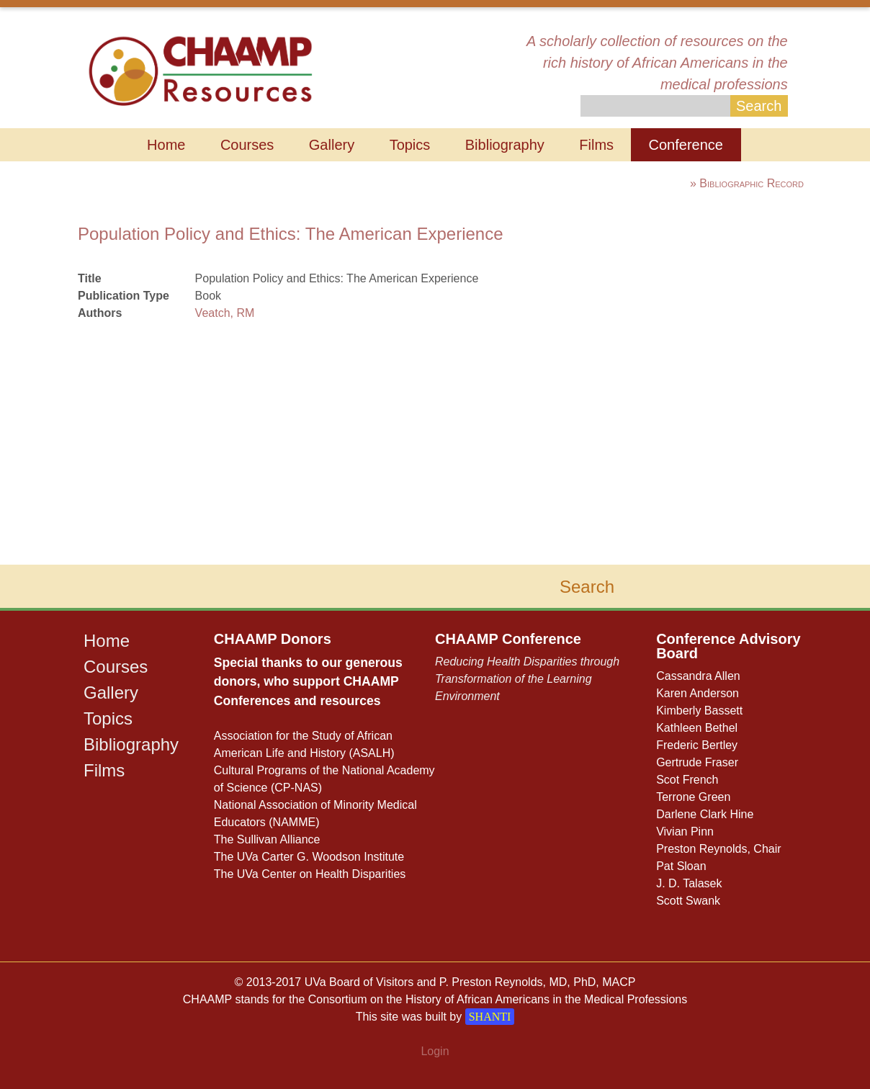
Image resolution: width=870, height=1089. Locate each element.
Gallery (331, 145)
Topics (410, 145)
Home (166, 145)
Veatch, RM (225, 313)
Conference (686, 145)
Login (435, 1051)
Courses (247, 145)
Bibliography (504, 145)
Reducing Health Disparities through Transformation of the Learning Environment (527, 678)
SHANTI (490, 1016)
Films (596, 145)
